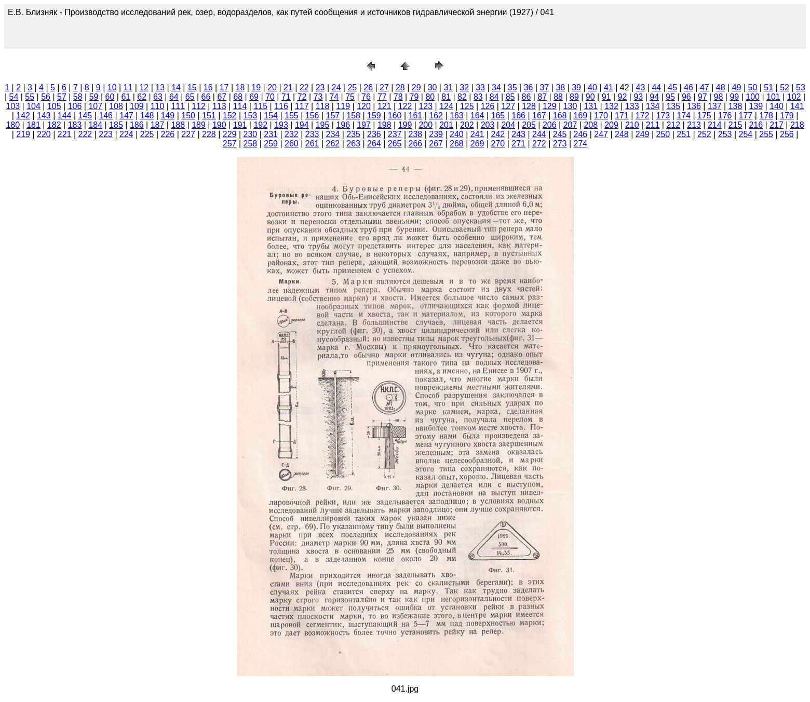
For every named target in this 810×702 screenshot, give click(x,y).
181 (33, 124)
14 (176, 87)
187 (158, 124)
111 (178, 106)
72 (302, 96)
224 (126, 134)
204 (508, 124)
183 (75, 124)
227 (188, 134)
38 (560, 87)
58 (78, 96)
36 (528, 87)
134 (653, 106)
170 (601, 115)
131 (591, 106)
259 (271, 143)
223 (106, 134)
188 (178, 124)
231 (271, 134)
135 (673, 106)
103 (13, 106)
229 (230, 134)
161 (416, 115)
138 (735, 106)
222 (85, 134)
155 (292, 115)
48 (720, 87)
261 (312, 143)
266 (416, 143)
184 (95, 124)
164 (477, 115)
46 (688, 87)
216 (756, 124)
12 (143, 87)
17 (224, 87)
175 (704, 115)
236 (374, 134)
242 (498, 134)
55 (29, 96)
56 (45, 96)
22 (304, 87)
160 (395, 115)
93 (638, 96)
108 (116, 106)
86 (526, 96)
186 (137, 124)
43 (640, 87)
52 (784, 87)
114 (240, 106)
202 (467, 124)
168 (560, 115)
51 (768, 87)
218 (797, 124)
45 (672, 87)
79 (414, 96)
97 (702, 96)
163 (457, 115)
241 (477, 134)
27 (384, 87)
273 (560, 143)
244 (539, 134)
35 (512, 87)
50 (753, 87)
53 (800, 87)
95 (670, 96)
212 (673, 124)
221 (65, 134)
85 (510, 96)
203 (488, 124)
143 (44, 115)
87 (542, 96)
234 (333, 134)
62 (141, 96)
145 (85, 115)
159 (374, 115)
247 (601, 134)
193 (281, 124)
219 (23, 134)
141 (797, 106)
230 (251, 134)
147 (126, 115)
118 (323, 106)
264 (374, 143)
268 (457, 143)
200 (426, 124)
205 (529, 124)
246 (581, 134)
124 (446, 106)
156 (312, 115)
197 (364, 124)
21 (288, 87)
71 (286, 96)
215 (735, 124)
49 (736, 87)
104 (33, 106)
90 (590, 96)
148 (147, 115)
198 (384, 124)
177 (746, 115)
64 (174, 96)
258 (251, 143)
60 (110, 96)
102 (794, 96)
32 (464, 87)
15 (192, 87)
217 (777, 124)
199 (405, 124)
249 (643, 134)
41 (608, 87)
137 (715, 106)
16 (208, 87)
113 (219, 106)
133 (632, 106)
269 (477, 143)
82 (462, 96)
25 (352, 87)
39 (576, 87)
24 (336, 87)
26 (368, 87)
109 (137, 106)
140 (777, 106)
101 (773, 96)
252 (704, 134)
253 (725, 134)
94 (654, 96)
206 (550, 124)
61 (125, 96)
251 (684, 134)
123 (426, 106)
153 (251, 115)
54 (13, 96)
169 (581, 115)
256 (787, 134)
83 (478, 96)
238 (416, 134)
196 (343, 124)
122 (405, 106)
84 (494, 96)
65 (190, 96)
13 (160, 87)
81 (446, 96)
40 (592, 87)
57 (61, 96)
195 (323, 124)
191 (240, 124)
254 (746, 134)
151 (209, 115)
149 (168, 115)
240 (457, 134)
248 (622, 134)
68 (237, 96)
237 (395, 134)
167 (539, 115)
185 (116, 124)
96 (686, 96)
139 (756, 106)
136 (694, 106)
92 (622, 96)
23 (320, 87)
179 (787, 115)
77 (382, 96)
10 (112, 87)
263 (353, 143)
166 (518, 115)
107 (95, 106)
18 (240, 87)
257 (230, 143)
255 (766, 134)
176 (725, 115)
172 (643, 115)
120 (364, 106)
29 (416, 87)
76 (366, 96)
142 (23, 115)
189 (199, 124)
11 (128, 87)
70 (270, 96)
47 (704, 87)
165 (498, 115)
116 (281, 106)
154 (271, 115)
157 (333, 115)
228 (209, 134)
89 (574, 96)
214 (715, 124)
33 (480, 87)
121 (384, 106)
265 (395, 143)
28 (400, 87)
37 (544, 87)
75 (350, 96)
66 (206, 96)
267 (436, 143)
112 (199, 106)
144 (65, 115)
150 (188, 115)
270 (498, 143)
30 (432, 87)
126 (488, 106)
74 (334, 96)
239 (436, 134)
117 (302, 106)
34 (496, 87)
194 (302, 124)
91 (606, 96)
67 (221, 96)
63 (158, 96)
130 (570, 106)
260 (292, 143)
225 (147, 134)
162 (436, 115)
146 (106, 115)
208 (591, 124)
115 (260, 106)
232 (292, 134)
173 (663, 115)
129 (550, 106)
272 (539, 143)
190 (219, 124)
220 (44, 134)
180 (13, 124)
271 (518, 143)
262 (333, 143)
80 (430, 96)
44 (656, 87)
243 (518, 134)
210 (632, 124)
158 (353, 115)
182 (54, 124)
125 (467, 106)
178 (766, 115)
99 (734, 96)
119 (343, 106)
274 (581, 143)
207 (570, 124)
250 (663, 134)
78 (398, 96)
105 (54, 106)
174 (684, 115)
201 (446, 124)
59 (94, 96)
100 (753, 96)
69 (254, 96)
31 (448, 87)
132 (611, 106)
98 (718, 96)
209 (611, 124)
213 (694, 124)
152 (230, 115)
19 (256, 87)
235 (353, 134)
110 (158, 106)
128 (529, 106)
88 (558, 96)
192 (260, 124)
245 (560, 134)
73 (318, 96)
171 (622, 115)
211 (653, 124)
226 (168, 134)
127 (508, 106)
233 (312, 134)
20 (272, 87)
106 (75, 106)
